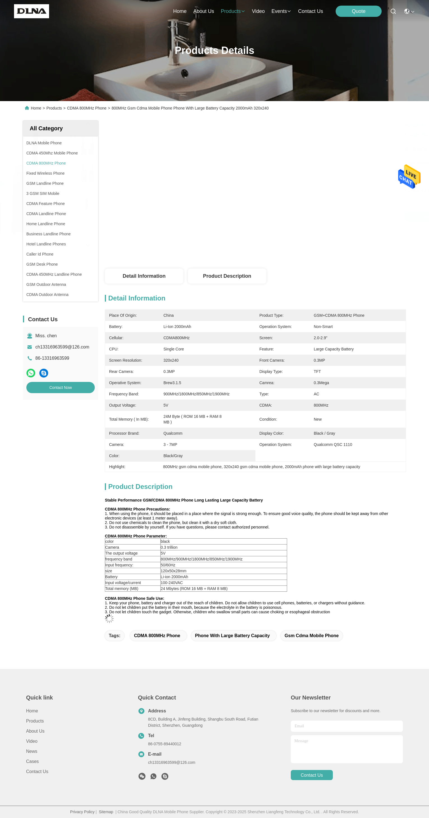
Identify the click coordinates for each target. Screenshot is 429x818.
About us (35, 731)
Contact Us (37, 771)
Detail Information (144, 276)
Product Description (227, 276)
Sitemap (106, 812)
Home (179, 11)
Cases (32, 761)
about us (203, 11)
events (281, 11)
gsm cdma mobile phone (312, 635)
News (31, 751)
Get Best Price (312, 217)
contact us (310, 11)
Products (54, 108)
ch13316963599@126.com (62, 347)
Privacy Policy (82, 812)
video (258, 11)
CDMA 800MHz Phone (87, 108)
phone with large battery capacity (232, 635)
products (233, 11)
